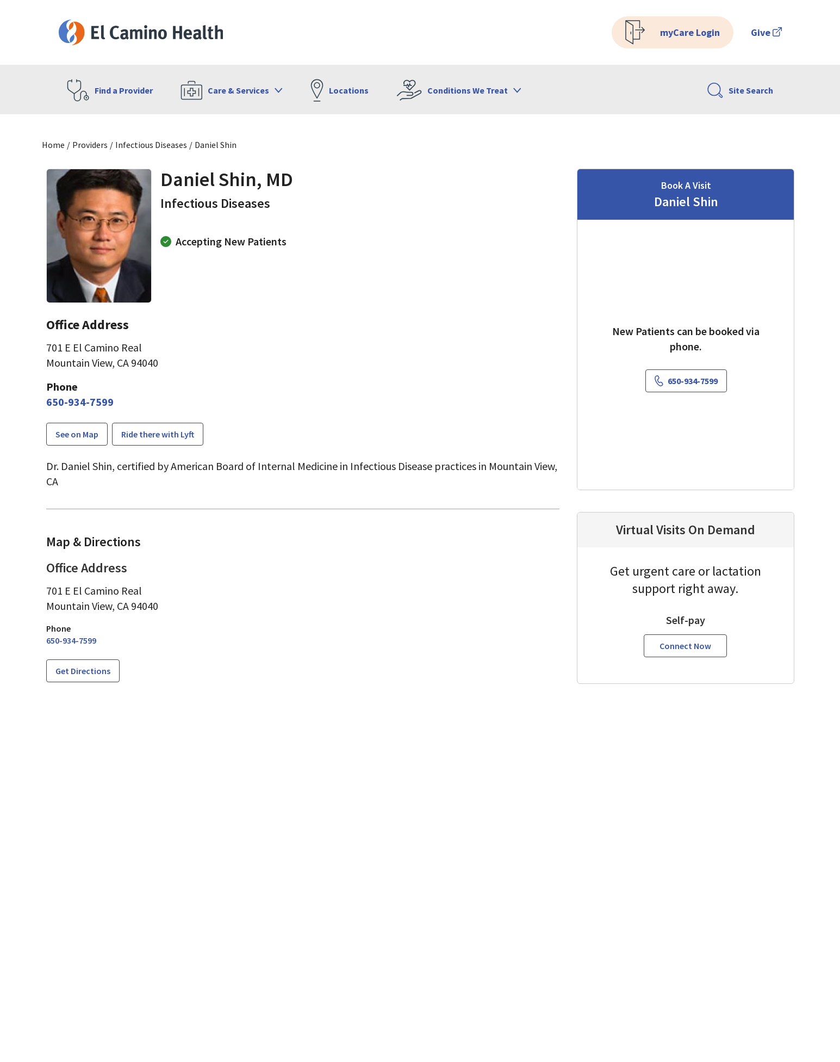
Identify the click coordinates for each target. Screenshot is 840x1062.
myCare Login (672, 32)
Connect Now (685, 645)
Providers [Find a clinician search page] (90, 144)
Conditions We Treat (458, 90)
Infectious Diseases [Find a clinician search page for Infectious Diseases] (151, 144)
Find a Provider (110, 90)
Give (766, 32)
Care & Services (232, 90)
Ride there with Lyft (157, 434)
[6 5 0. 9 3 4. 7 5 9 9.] (80, 402)
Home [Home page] (53, 144)
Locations (339, 90)
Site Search (740, 90)
